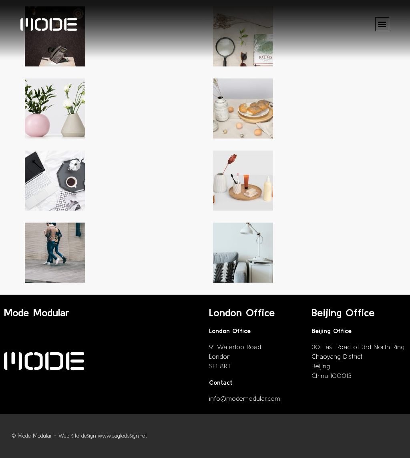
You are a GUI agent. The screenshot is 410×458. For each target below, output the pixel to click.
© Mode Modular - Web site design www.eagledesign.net (79, 436)
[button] (382, 24)
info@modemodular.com (244, 398)
